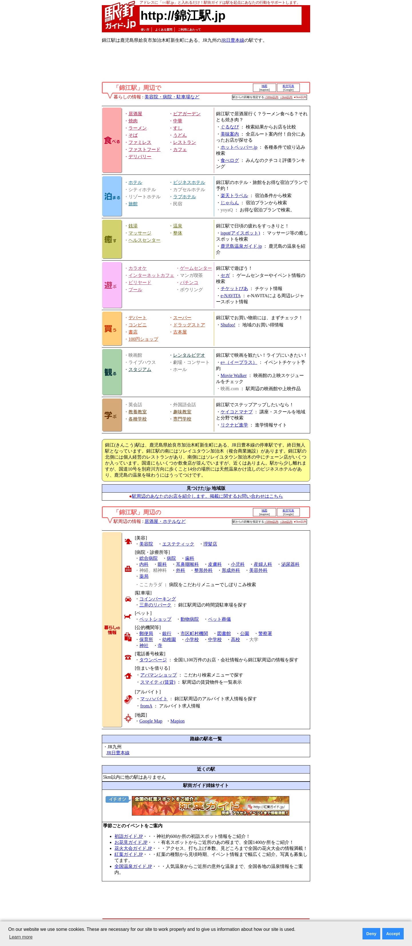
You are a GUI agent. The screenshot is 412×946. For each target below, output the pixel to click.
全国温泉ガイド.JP (133, 866)
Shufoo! (228, 324)
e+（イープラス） (239, 362)
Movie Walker (234, 375)
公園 (244, 633)
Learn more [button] (21, 937)
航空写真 (288, 86)
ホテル (135, 182)
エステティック (178, 544)
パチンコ (189, 282)
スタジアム (139, 369)
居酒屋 (135, 113)
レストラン (184, 142)
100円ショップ (143, 339)
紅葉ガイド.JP (128, 854)
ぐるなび (230, 126)
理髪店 (210, 544)
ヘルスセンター (144, 240)
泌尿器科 (290, 564)
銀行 (166, 633)
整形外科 (203, 570)
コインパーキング (157, 598)
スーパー (182, 317)
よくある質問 (163, 29)
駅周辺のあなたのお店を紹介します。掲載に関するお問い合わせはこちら (207, 496)
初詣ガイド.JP (128, 836)
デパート (137, 317)
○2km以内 (286, 97)
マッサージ (139, 233)
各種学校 (137, 419)
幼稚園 (169, 639)
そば (133, 135)
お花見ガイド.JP (130, 842)
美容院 (146, 544)
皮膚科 (215, 564)
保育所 (146, 639)
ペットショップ (155, 619)
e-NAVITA (231, 295)
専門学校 (182, 419)
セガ (225, 275)
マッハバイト (154, 698)
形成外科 (231, 570)
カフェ (180, 149)
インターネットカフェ (151, 275)
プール (135, 289)
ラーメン (137, 128)
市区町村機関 (194, 633)
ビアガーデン (187, 113)
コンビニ (137, 324)
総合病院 (148, 558)
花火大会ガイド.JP (133, 848)
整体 (177, 233)
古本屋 (180, 332)
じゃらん (230, 202)
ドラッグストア (189, 324)
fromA (146, 705)
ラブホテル (184, 196)
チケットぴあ (234, 288)
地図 (264, 86)
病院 (171, 558)
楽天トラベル (234, 195)
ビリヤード (139, 282)
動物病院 (190, 619)
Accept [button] (393, 933)
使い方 (145, 29)
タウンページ (153, 659)
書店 (133, 332)
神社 (143, 645)
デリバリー (139, 156)
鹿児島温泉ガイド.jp (241, 246)
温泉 (177, 225)
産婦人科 (263, 564)
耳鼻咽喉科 (187, 564)
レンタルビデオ (189, 355)
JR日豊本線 (232, 40)
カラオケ (137, 268)
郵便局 (146, 633)
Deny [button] (371, 933)
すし (177, 128)
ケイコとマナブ (237, 411)
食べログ (230, 160)
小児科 (238, 564)
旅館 (133, 203)
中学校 (215, 639)
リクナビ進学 (234, 425)
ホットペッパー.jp (239, 147)
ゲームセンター (196, 268)
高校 (235, 639)
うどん (180, 135)
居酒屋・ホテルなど (165, 521)
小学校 (192, 639)
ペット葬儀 (219, 619)
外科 (180, 570)
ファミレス (139, 142)
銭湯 (133, 225)
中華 (177, 120)
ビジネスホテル (189, 182)
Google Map (150, 721)
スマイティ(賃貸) (157, 682)
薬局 (143, 576)
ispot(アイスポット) (240, 233)
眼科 (162, 564)
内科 (143, 564)
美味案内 (230, 134)
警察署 (265, 633)
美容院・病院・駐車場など (171, 96)
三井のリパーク (155, 604)
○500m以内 (272, 97)
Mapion (178, 721)
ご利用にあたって (189, 29)
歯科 (189, 558)
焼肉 (133, 120)
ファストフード (144, 149)
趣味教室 (182, 411)
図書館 (224, 633)
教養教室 (137, 411)
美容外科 (258, 570)
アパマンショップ (158, 675)
